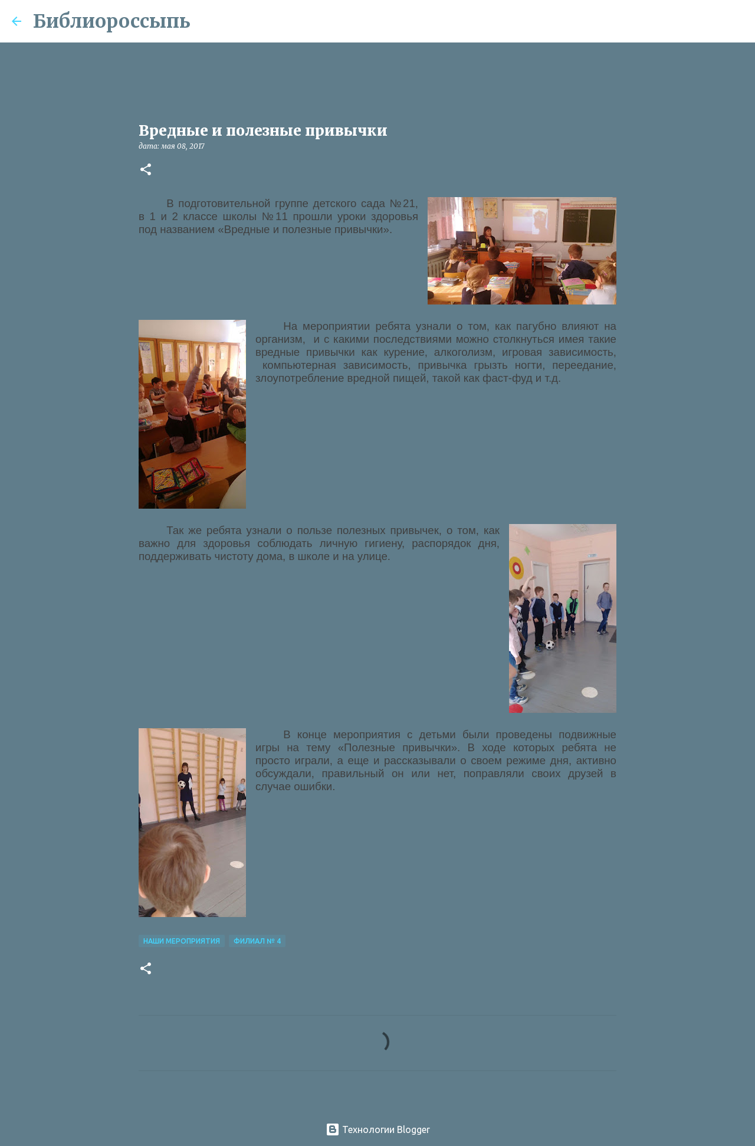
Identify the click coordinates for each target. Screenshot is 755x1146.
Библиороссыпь (112, 21)
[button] (146, 170)
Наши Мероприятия (181, 941)
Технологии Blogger (378, 1129)
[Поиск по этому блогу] (684, 21)
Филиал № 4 (257, 941)
